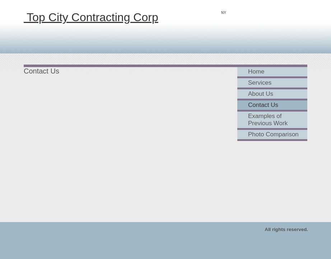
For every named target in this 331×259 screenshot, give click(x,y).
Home (256, 71)
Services (259, 82)
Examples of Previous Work (268, 120)
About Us (260, 93)
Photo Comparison (273, 134)
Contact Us (263, 105)
